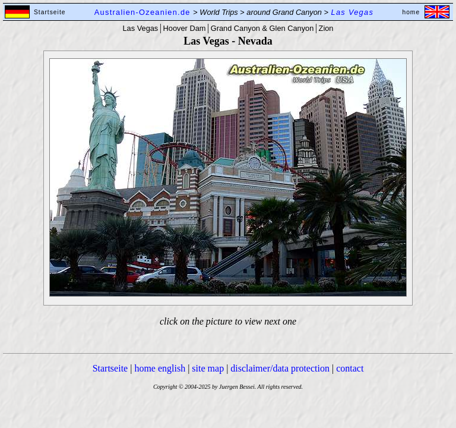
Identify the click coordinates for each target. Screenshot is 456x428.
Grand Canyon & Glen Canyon (262, 28)
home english (159, 368)
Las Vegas (141, 28)
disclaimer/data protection (280, 368)
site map (208, 368)
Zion (326, 28)
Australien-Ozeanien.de (142, 12)
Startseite (110, 368)
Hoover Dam (184, 28)
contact (349, 368)
